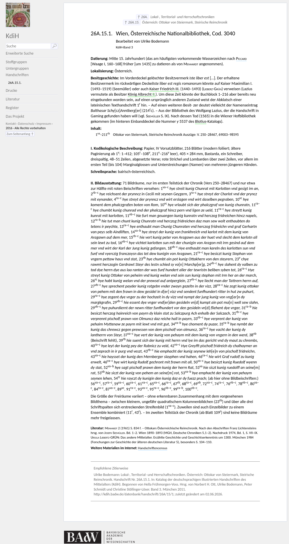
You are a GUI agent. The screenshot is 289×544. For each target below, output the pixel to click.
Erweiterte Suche (20, 53)
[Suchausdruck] (28, 46)
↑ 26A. (142, 17)
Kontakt (11, 124)
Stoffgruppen (16, 61)
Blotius (200, 121)
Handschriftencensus (152, 448)
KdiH (12, 35)
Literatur (13, 99)
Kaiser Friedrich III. (164, 88)
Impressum (44, 124)
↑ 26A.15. (131, 22)
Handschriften (17, 74)
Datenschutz (26, 124)
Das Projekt (15, 116)
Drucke (11, 90)
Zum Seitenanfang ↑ (20, 134)
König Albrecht (142, 94)
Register (12, 107)
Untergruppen (17, 68)
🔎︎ (54, 46)
